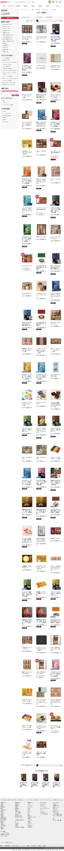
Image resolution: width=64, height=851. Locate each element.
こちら (11, 842)
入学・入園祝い (3, 825)
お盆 (28, 812)
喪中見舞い (30, 827)
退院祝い (2, 821)
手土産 (29, 804)
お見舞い (16, 824)
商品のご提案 (33, 845)
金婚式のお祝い (3, 817)
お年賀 (29, 821)
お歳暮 (29, 818)
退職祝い (2, 828)
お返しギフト (17, 802)
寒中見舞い (30, 822)
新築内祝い (17, 808)
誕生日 (2, 808)
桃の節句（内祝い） (18, 815)
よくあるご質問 (55, 812)
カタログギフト (43, 804)
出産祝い (2, 804)
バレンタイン (30, 805)
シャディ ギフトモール (25, 9)
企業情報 (28, 845)
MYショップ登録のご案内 (57, 815)
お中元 (29, 811)
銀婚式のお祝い (3, 818)
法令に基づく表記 (15, 845)
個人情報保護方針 (7, 845)
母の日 (29, 808)
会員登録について (56, 805)
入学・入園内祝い (18, 812)
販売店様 (44, 845)
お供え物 (16, 825)
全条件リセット (10, 17)
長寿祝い (2, 814)
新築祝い (2, 811)
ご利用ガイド (55, 804)
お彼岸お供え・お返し (32, 817)
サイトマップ (22, 845)
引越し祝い (3, 812)
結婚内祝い (17, 805)
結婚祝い (2, 805)
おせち (29, 824)
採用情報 (39, 845)
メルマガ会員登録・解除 (57, 814)
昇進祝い (2, 822)
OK (17, 95)
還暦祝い (2, 815)
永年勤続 (2, 824)
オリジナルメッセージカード (44, 809)
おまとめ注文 (42, 812)
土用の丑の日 (30, 825)
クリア (13, 95)
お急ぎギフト (42, 805)
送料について (55, 808)
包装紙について (55, 811)
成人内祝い (17, 814)
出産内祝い (17, 804)
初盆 (28, 814)
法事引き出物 (17, 811)
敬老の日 (29, 815)
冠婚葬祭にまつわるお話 (5, 834)
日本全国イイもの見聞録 (19, 827)
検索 (33, 2)
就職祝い (2, 827)
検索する (16, 2)
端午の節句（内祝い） (19, 817)
